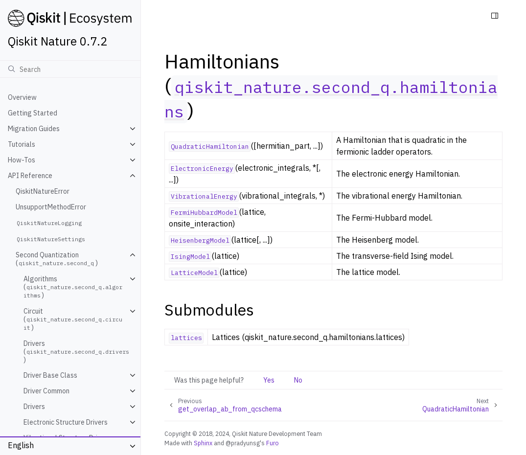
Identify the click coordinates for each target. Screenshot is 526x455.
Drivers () (77, 351)
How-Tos (21, 160)
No (298, 380)
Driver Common (46, 391)
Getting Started (32, 113)
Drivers (34, 406)
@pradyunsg (243, 443)
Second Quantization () (57, 258)
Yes (268, 380)
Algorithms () (72, 286)
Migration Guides (34, 128)
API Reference (30, 175)
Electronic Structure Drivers (65, 422)
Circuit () (72, 319)
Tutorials (21, 144)
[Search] (70, 69)
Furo (272, 443)
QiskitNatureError (42, 191)
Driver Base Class (50, 375)
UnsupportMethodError (51, 207)
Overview (22, 97)
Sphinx (203, 443)
